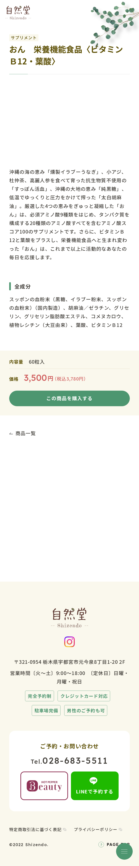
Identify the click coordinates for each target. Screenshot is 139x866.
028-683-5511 (75, 760)
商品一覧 (22, 433)
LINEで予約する (94, 786)
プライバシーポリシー (98, 829)
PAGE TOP (114, 844)
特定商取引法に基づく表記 (37, 829)
